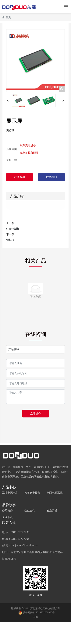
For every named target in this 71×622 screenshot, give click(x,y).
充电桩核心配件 (29, 152)
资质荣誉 (52, 510)
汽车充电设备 (28, 145)
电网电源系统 (54, 492)
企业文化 (29, 510)
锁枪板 (10, 239)
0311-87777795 (20, 532)
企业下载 (7, 517)
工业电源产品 (10, 492)
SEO (35, 617)
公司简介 (7, 510)
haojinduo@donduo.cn (24, 545)
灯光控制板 (13, 228)
